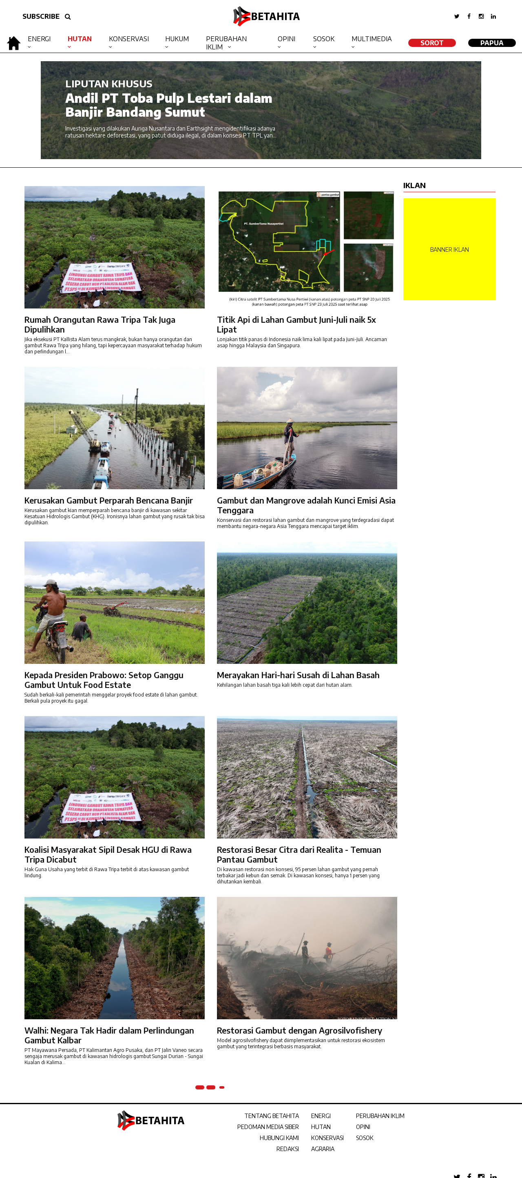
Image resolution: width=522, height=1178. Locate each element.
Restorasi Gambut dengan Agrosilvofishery (299, 1030)
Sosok (323, 39)
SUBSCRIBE (41, 16)
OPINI (363, 1126)
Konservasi (129, 39)
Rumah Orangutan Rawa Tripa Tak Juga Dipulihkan (99, 324)
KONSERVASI (327, 1137)
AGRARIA (322, 1148)
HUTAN (321, 1126)
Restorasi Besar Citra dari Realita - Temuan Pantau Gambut (299, 854)
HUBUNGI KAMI (279, 1137)
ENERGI (321, 1115)
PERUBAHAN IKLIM (380, 1115)
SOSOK (365, 1137)
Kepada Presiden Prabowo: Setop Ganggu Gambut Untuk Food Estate (104, 680)
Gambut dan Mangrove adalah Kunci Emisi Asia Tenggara (306, 505)
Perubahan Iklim (226, 43)
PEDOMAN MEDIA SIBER (268, 1126)
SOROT (432, 43)
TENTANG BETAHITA (271, 1115)
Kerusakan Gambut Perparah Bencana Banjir (108, 500)
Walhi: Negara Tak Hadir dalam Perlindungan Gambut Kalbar (109, 1035)
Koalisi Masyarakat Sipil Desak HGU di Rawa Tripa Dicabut (108, 854)
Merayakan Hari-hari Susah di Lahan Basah (298, 675)
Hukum (177, 39)
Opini (286, 39)
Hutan (80, 39)
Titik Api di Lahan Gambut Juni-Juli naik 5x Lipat (296, 324)
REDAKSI (287, 1148)
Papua (492, 43)
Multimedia (372, 39)
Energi (39, 39)
